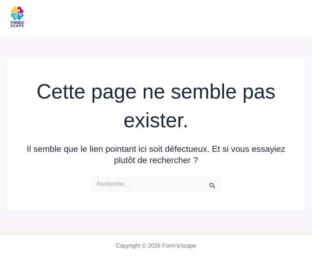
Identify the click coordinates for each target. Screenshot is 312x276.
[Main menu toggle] (297, 18)
